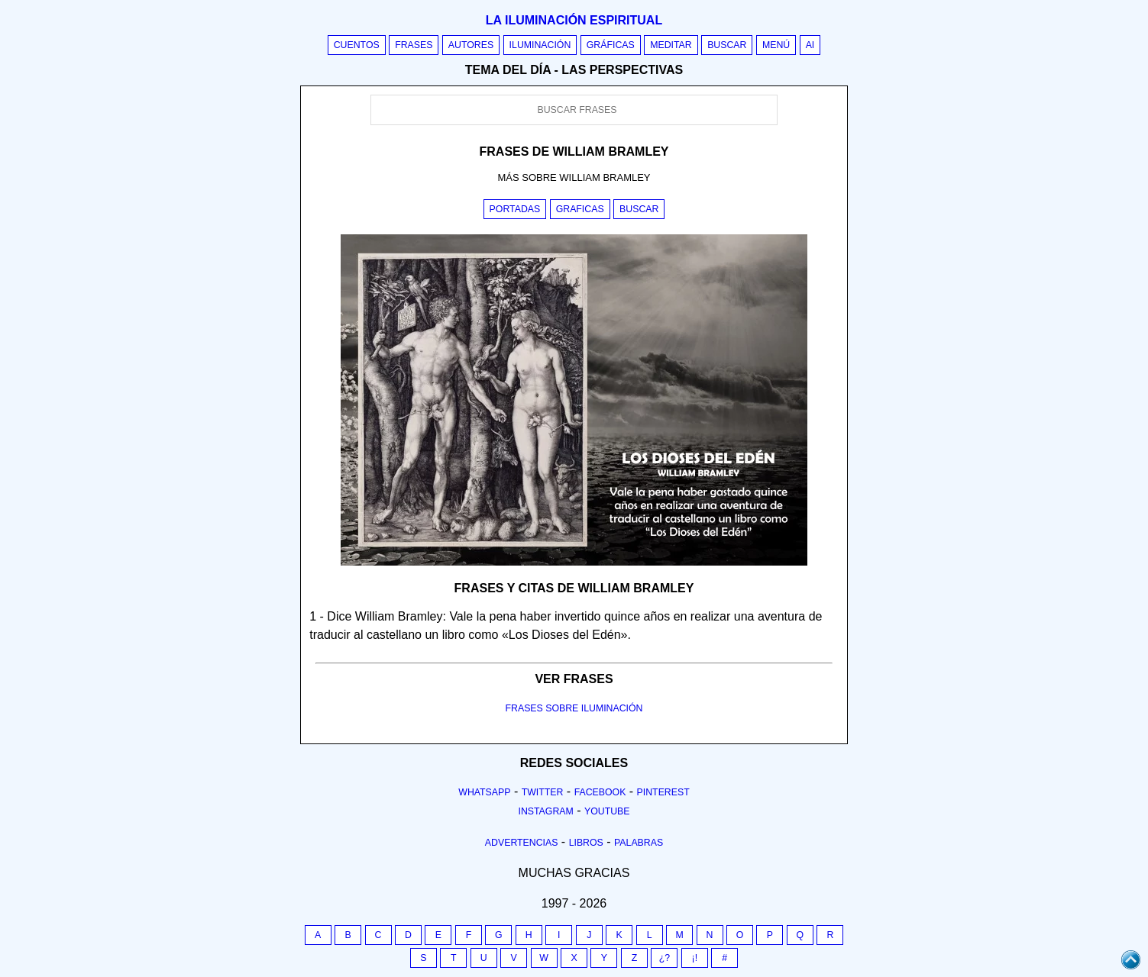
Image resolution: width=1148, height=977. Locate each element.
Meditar (671, 45)
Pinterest (663, 792)
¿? (664, 958)
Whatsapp (484, 792)
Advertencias (521, 842)
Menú (776, 45)
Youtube (607, 811)
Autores (470, 45)
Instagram (545, 811)
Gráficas (611, 45)
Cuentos (357, 45)
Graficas (580, 209)
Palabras (638, 842)
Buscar (726, 45)
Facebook (600, 792)
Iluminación (540, 45)
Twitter (543, 792)
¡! (695, 958)
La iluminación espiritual (574, 20)
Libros (586, 842)
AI (810, 45)
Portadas (515, 209)
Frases (413, 45)
